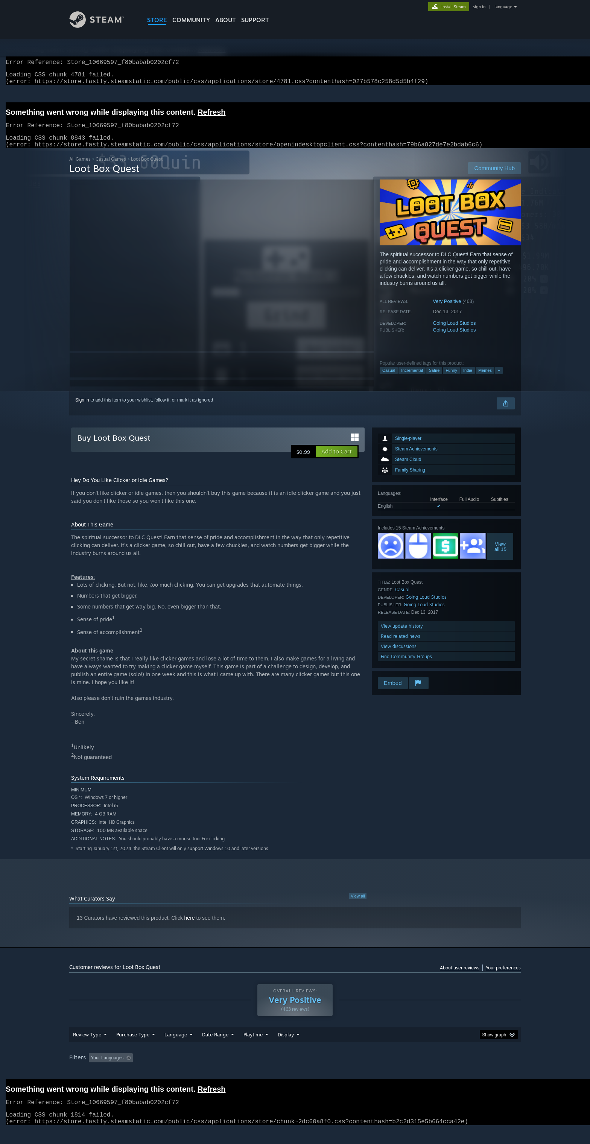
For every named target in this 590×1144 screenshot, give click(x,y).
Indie (467, 379)
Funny (451, 379)
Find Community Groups (406, 665)
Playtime (253, 1049)
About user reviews (459, 977)
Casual (388, 379)
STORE (157, 20)
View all (358, 905)
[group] (295, 1073)
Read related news (400, 645)
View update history (402, 635)
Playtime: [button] (241, 1072)
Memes (485, 379)
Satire (434, 379)
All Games (80, 168)
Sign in (82, 409)
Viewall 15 (500, 555)
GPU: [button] (422, 1072)
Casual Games (111, 168)
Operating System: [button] (358, 1072)
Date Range (215, 1049)
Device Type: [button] (455, 1072)
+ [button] (499, 379)
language (503, 6)
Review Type (87, 1049)
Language (175, 1049)
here (189, 927)
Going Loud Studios (454, 332)
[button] (336, 461)
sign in (479, 6)
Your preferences (503, 977)
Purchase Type (132, 1049)
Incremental (412, 379)
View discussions (399, 655)
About (225, 20)
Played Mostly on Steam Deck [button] (295, 1072)
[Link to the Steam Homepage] (102, 26)
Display (286, 1049)
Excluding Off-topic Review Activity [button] (183, 1072)
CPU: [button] (397, 1072)
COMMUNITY (191, 20)
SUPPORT (255, 20)
